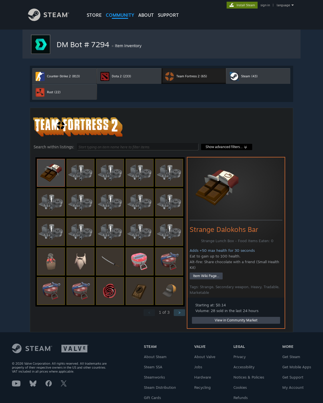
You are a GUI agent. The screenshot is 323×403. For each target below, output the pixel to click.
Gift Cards (152, 397)
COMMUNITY (120, 15)
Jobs (198, 367)
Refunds (240, 397)
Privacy (239, 356)
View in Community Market (236, 320)
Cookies (240, 387)
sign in (265, 5)
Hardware (202, 377)
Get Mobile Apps (296, 367)
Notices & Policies (248, 377)
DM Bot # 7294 (84, 44)
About (146, 15)
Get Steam (291, 356)
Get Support (292, 377)
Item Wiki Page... (206, 276)
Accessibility (243, 367)
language (283, 5)
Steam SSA (153, 367)
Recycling (202, 387)
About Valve (204, 356)
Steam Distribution (160, 387)
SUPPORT (168, 15)
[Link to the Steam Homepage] (53, 19)
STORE (94, 15)
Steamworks (154, 377)
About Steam (155, 356)
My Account (293, 387)
